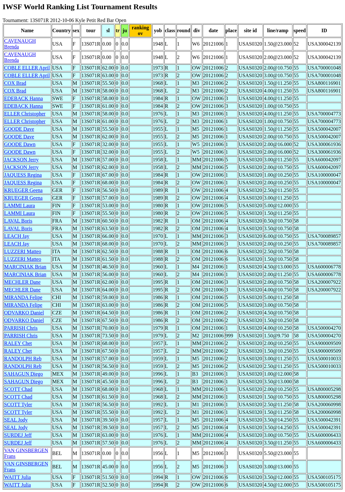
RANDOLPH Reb (22, 358)
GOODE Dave (19, 129)
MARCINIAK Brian (25, 266)
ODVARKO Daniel (24, 312)
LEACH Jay (16, 236)
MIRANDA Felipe (23, 297)
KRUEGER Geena (23, 190)
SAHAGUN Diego (23, 374)
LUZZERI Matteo (22, 251)
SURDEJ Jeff (18, 435)
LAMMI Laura (19, 205)
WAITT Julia (17, 477)
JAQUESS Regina (23, 175)
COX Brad (15, 83)
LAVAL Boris (18, 221)
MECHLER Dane (22, 282)
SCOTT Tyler (18, 404)
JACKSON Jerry (21, 159)
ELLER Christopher (24, 113)
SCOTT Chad (18, 389)
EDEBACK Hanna (23, 98)
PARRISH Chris (21, 328)
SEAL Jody (16, 419)
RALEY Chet (18, 343)
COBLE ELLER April (27, 67)
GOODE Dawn (19, 144)
